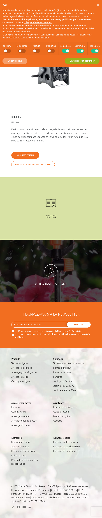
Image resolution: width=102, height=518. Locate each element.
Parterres (57, 376)
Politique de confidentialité (66, 446)
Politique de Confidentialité (66, 451)
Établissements (18, 455)
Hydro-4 (15, 407)
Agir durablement (20, 446)
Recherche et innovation (23, 451)
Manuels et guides (62, 416)
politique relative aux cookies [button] (38, 22)
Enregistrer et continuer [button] (82, 61)
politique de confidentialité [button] (50, 13)
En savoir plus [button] (14, 61)
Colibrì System (18, 411)
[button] (97, 4)
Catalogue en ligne (20, 381)
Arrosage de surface (21, 367)
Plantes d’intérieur (62, 367)
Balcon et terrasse (62, 372)
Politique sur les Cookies (65, 442)
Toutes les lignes (19, 363)
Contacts (57, 420)
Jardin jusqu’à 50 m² (63, 381)
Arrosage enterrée (20, 416)
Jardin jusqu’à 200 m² (63, 385)
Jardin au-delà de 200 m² (65, 390)
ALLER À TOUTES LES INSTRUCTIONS (33, 164)
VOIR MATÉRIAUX (25, 155)
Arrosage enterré (19, 376)
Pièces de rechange (63, 407)
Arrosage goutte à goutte (24, 372)
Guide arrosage (61, 411)
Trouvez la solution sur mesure (68, 363)
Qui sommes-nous (20, 442)
